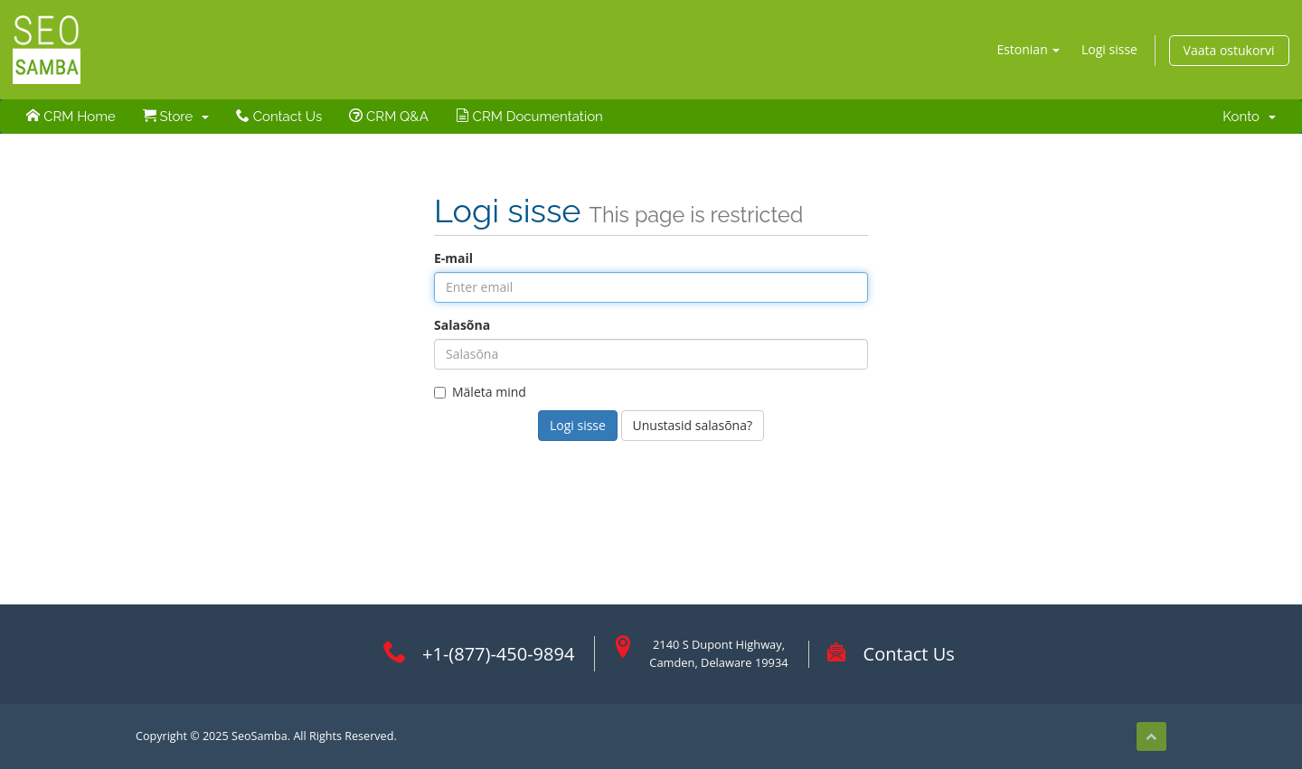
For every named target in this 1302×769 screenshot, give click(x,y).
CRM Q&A (389, 116)
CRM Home (70, 116)
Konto (1248, 116)
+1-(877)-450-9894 (498, 654)
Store (176, 116)
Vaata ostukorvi (1229, 50)
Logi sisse (1109, 49)
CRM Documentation (529, 116)
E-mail (453, 258)
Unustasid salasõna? (693, 425)
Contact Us (279, 116)
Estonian (1028, 49)
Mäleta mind (480, 391)
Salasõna (462, 324)
